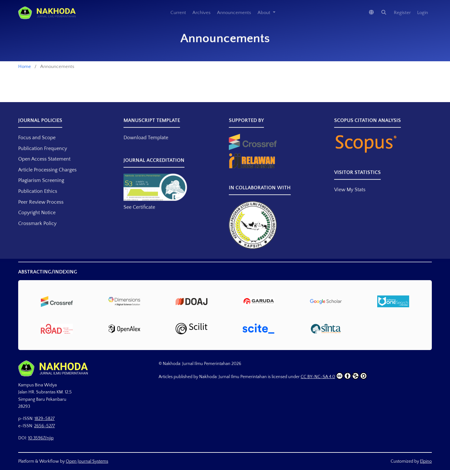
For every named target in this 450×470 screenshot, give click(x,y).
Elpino (426, 461)
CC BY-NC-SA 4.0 (334, 375)
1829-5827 (44, 418)
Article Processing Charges (47, 178)
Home (24, 66)
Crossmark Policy (37, 231)
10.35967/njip (41, 438)
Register (402, 12)
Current (178, 12)
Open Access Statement (44, 167)
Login (422, 12)
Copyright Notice (37, 220)
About (265, 12)
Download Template (146, 145)
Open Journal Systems (87, 461)
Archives (201, 12)
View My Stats (349, 197)
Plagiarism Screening (41, 188)
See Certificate (139, 215)
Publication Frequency (42, 156)
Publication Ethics (37, 199)
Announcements (234, 12)
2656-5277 (44, 426)
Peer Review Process (41, 210)
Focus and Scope (37, 145)
